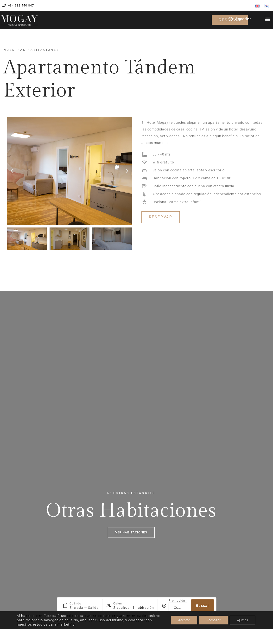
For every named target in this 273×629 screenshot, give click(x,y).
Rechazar (213, 620)
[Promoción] (178, 607)
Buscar (202, 605)
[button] (268, 19)
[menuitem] (257, 6)
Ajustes (242, 620)
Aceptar (184, 620)
